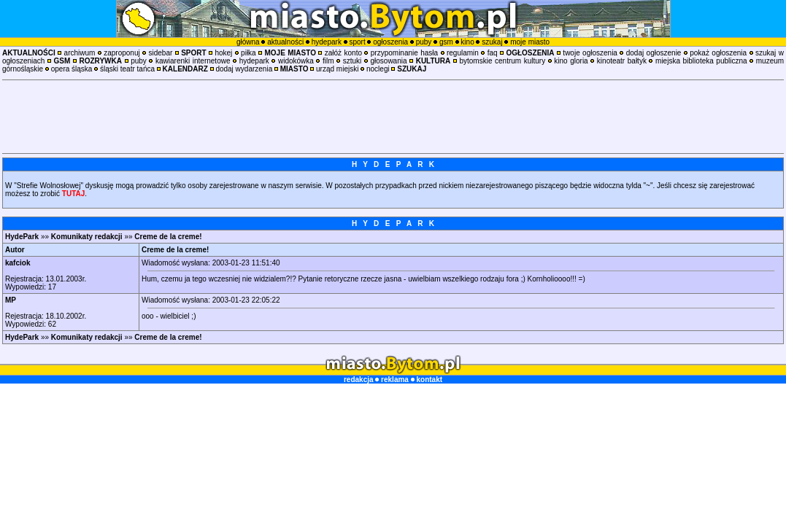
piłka (248, 53)
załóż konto (343, 53)
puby (424, 42)
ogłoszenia (390, 42)
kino (467, 42)
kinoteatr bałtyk (622, 61)
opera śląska (72, 69)
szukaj (492, 42)
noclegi (378, 69)
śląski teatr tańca (127, 69)
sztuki (352, 61)
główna (248, 42)
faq (493, 53)
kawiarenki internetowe (193, 61)
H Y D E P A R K (393, 164)
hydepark (327, 42)
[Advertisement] (393, 116)
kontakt (429, 380)
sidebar (161, 53)
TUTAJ (73, 194)
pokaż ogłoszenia (718, 53)
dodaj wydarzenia (243, 69)
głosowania (388, 61)
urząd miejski (337, 69)
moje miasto (530, 42)
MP (10, 300)
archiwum (80, 53)
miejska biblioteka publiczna (701, 61)
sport (357, 42)
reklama (395, 380)
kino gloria (570, 61)
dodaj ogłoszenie (654, 53)
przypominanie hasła (404, 53)
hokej (223, 53)
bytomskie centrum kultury (502, 61)
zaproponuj (121, 53)
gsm (446, 42)
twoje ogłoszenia (590, 53)
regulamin (463, 53)
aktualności (285, 42)
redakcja (359, 380)
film (328, 61)
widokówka (296, 61)
